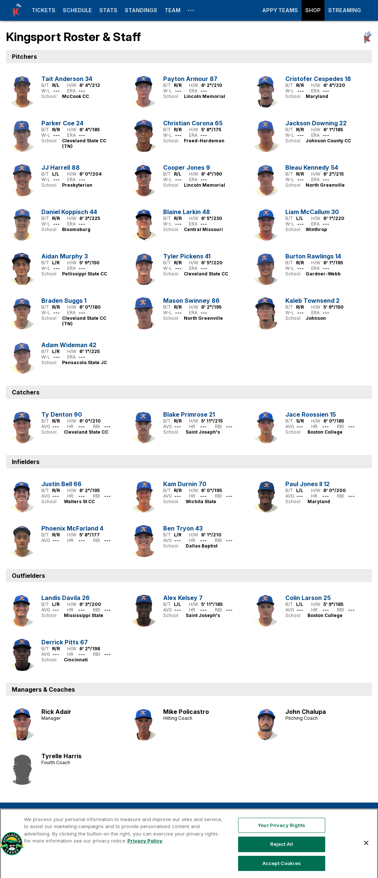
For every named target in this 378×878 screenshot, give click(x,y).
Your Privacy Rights (281, 845)
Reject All (281, 865)
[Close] (366, 863)
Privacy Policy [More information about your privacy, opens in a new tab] (144, 861)
